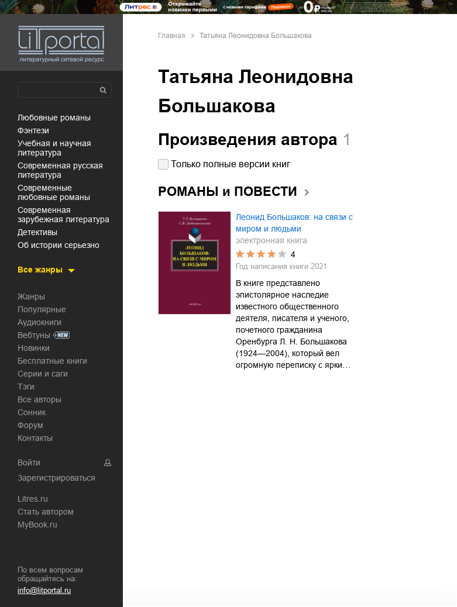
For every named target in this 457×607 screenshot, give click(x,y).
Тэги (26, 386)
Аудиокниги (39, 322)
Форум (30, 425)
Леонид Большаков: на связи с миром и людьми (294, 222)
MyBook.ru (37, 524)
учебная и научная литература (54, 148)
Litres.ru (33, 498)
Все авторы (39, 399)
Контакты (35, 438)
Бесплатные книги (52, 360)
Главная (171, 36)
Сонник (32, 412)
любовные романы (54, 117)
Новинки (34, 348)
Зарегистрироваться (56, 477)
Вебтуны (34, 335)
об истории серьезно (58, 245)
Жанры (31, 296)
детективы (37, 232)
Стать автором (46, 511)
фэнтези (33, 130)
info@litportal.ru (44, 590)
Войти (29, 462)
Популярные (42, 309)
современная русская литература (60, 170)
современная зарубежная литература (63, 214)
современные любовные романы (54, 192)
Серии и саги (43, 373)
